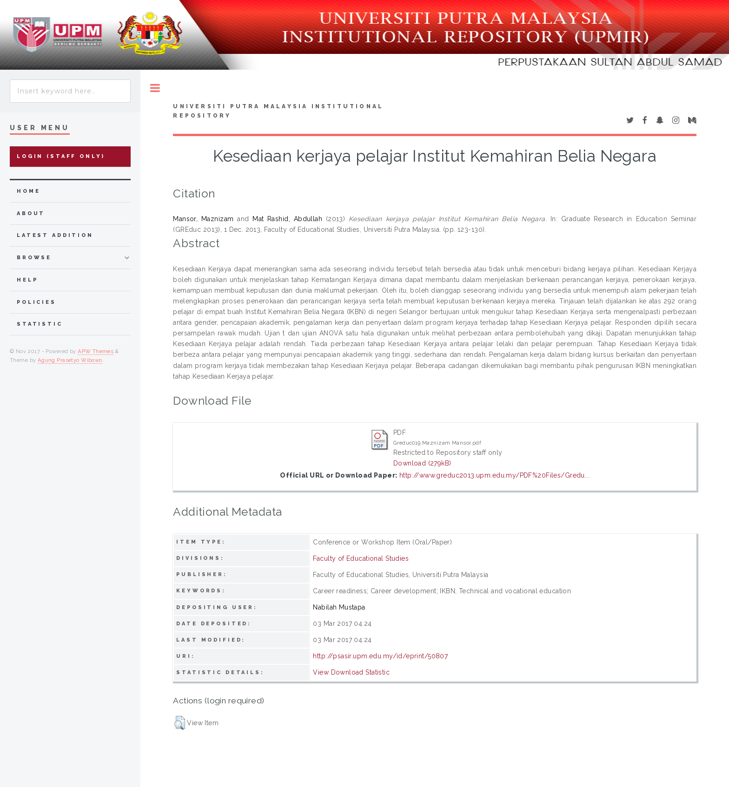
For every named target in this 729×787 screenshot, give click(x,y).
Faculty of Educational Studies (361, 558)
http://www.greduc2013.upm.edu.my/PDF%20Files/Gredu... (494, 475)
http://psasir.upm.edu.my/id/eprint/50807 (380, 656)
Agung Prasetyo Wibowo (70, 360)
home (28, 191)
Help (27, 280)
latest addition (55, 235)
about (31, 213)
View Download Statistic (351, 672)
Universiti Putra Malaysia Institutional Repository (278, 111)
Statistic (40, 324)
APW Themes (95, 351)
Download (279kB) (422, 463)
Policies (36, 302)
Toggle (155, 88)
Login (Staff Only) (61, 156)
